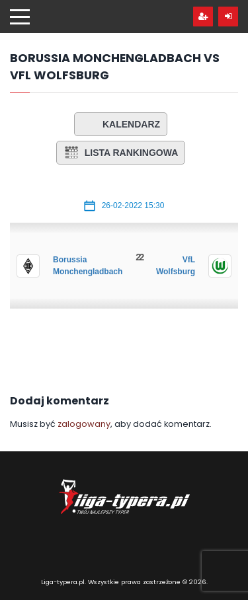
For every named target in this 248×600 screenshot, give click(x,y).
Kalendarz (120, 124)
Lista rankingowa (121, 153)
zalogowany (84, 424)
